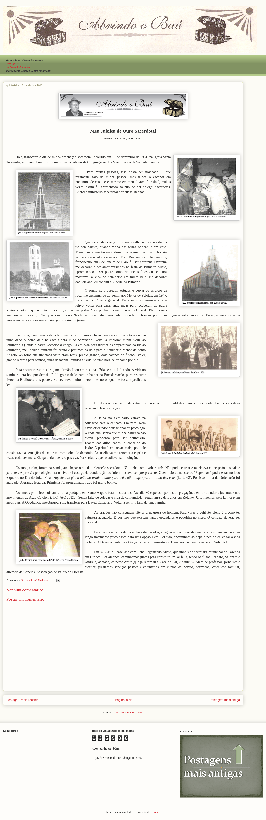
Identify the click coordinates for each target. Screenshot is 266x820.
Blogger (155, 812)
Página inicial (124, 700)
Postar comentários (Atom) (128, 712)
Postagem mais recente (22, 700)
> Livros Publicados (18, 67)
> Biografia (13, 63)
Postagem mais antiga (225, 700)
